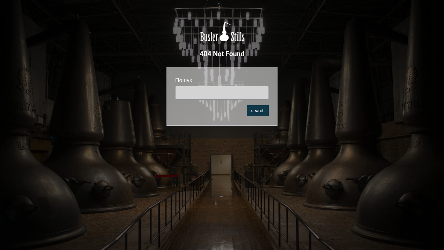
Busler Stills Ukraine (222, 31)
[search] (222, 93)
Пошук (184, 80)
